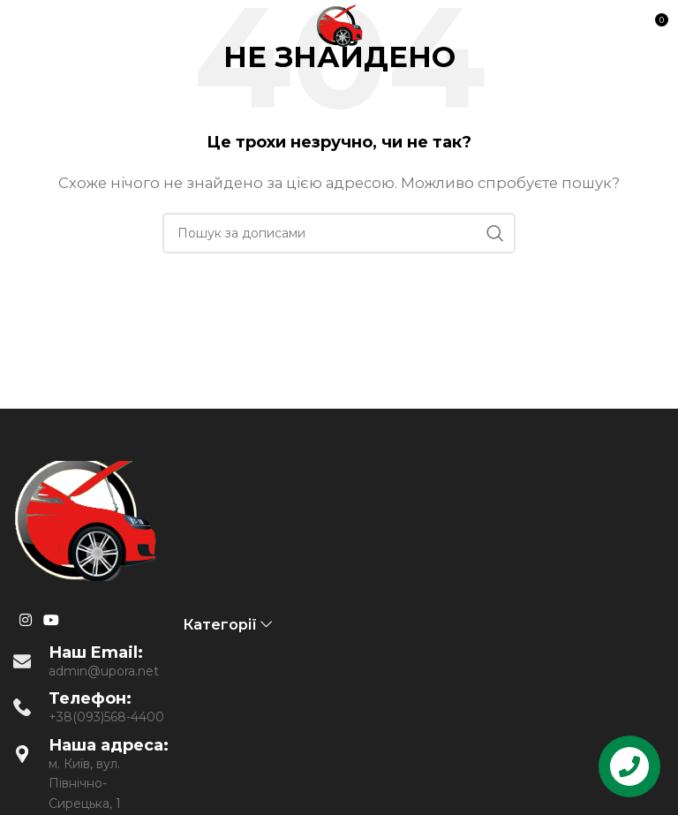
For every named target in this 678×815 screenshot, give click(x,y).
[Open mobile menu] (45, 26)
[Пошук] (339, 233)
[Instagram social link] (25, 621)
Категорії (220, 624)
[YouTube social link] (50, 621)
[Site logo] (339, 25)
